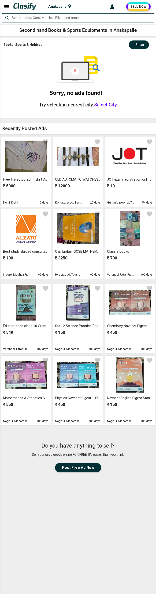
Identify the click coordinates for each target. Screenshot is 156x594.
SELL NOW (138, 6)
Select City (105, 105)
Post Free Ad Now (78, 467)
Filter (139, 45)
